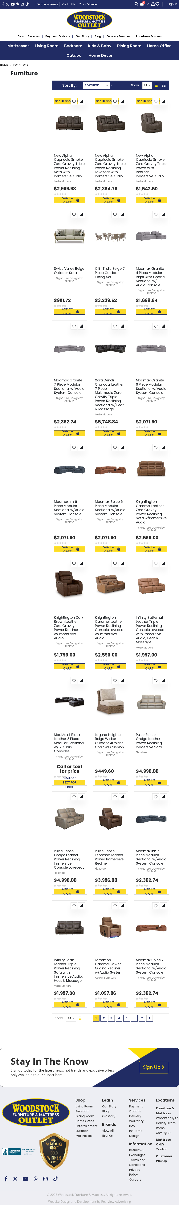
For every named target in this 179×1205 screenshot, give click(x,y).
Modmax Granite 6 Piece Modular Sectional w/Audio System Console (151, 386)
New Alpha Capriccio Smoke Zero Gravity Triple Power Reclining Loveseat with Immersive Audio (110, 165)
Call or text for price (70, 782)
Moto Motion (62, 181)
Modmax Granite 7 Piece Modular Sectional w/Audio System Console (69, 386)
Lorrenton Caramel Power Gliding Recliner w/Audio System (108, 966)
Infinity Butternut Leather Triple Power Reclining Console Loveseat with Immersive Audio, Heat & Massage (151, 629)
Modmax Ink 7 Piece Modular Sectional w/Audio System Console (151, 857)
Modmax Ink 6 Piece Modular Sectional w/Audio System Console (69, 508)
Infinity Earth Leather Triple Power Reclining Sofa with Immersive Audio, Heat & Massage (68, 970)
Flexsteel (141, 752)
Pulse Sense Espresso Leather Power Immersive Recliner (109, 857)
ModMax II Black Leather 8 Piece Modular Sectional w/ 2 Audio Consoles (69, 743)
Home (4, 65)
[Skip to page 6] (134, 1018)
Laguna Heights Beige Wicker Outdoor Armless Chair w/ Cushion (109, 741)
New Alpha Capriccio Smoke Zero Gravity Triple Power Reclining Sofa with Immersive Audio (69, 165)
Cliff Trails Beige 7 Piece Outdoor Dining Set (109, 273)
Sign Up (153, 1067)
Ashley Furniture (105, 978)
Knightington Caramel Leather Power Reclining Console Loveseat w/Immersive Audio (110, 627)
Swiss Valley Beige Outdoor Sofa (69, 271)
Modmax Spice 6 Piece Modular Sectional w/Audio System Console (110, 508)
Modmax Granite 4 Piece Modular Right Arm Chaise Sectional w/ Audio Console (150, 277)
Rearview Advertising (116, 1201)
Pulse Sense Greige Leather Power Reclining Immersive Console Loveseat (69, 859)
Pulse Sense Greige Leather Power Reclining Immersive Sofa (149, 741)
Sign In (172, 4)
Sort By (69, 85)
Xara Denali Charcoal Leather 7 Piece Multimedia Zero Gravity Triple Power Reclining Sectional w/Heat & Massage (109, 394)
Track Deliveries (88, 4)
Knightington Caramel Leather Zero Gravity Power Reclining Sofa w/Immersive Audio (151, 512)
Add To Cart (70, 200)
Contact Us (68, 4)
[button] (74, 101)
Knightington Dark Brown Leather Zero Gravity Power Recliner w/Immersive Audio (68, 627)
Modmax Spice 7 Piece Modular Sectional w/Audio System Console (151, 966)
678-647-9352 (48, 4)
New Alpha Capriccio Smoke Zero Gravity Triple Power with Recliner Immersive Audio (151, 165)
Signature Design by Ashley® (69, 279)
